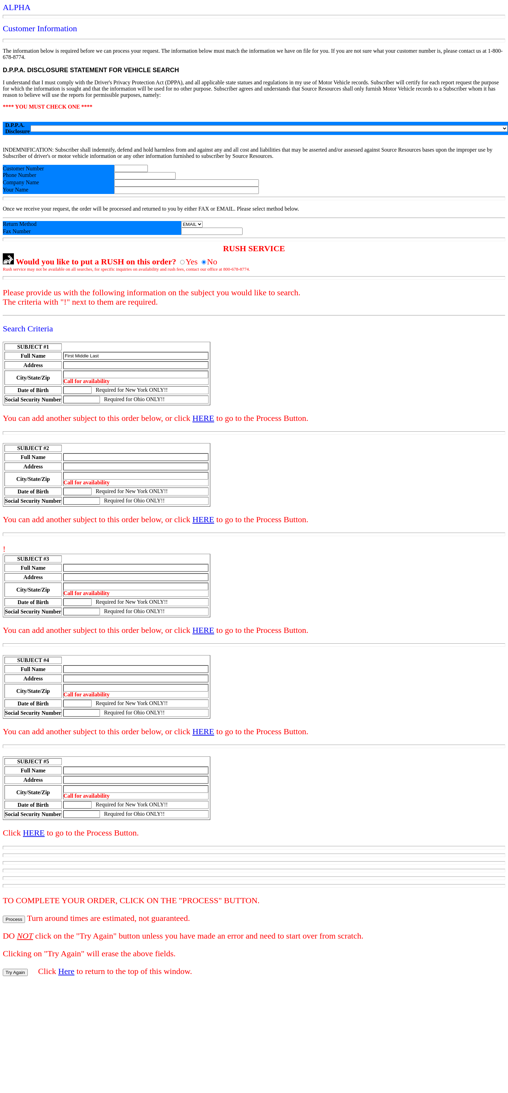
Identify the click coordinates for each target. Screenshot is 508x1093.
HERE (203, 418)
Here (66, 971)
